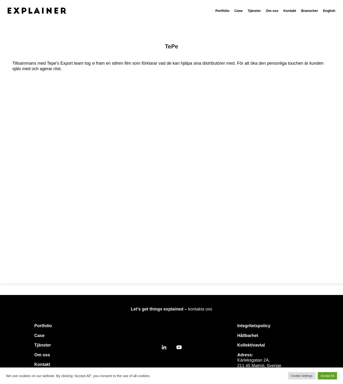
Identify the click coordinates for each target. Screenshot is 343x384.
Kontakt (289, 11)
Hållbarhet (247, 335)
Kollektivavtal (251, 345)
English (329, 11)
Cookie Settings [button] (302, 376)
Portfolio (222, 11)
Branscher (309, 11)
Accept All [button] (327, 376)
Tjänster (254, 11)
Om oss (272, 11)
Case (238, 11)
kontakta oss (200, 309)
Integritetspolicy (253, 325)
